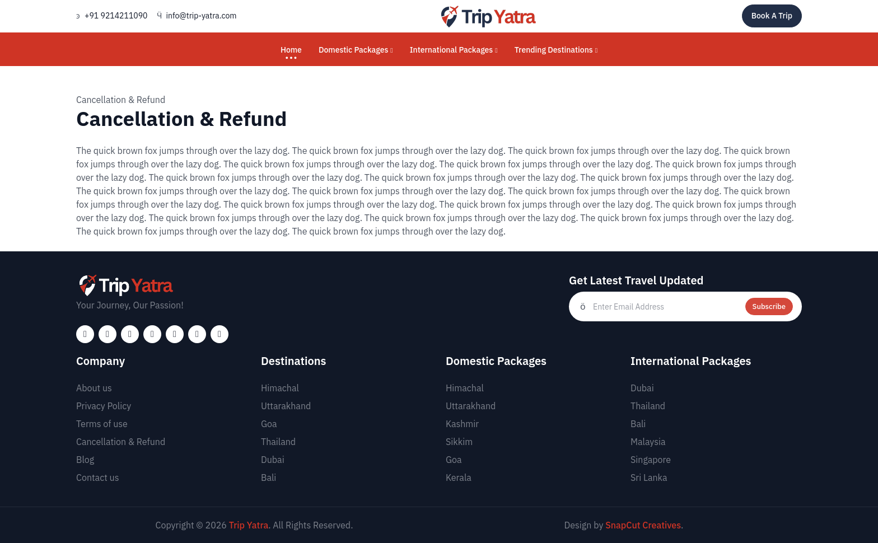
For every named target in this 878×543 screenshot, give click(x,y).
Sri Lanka (649, 477)
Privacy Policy (103, 405)
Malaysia (648, 441)
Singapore (651, 459)
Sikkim (459, 441)
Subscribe (769, 306)
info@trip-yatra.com (201, 16)
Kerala (458, 477)
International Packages (454, 50)
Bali (268, 477)
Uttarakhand (286, 405)
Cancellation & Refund (120, 441)
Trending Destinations (556, 50)
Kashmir (462, 423)
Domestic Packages (356, 50)
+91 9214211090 (116, 16)
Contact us (97, 477)
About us (94, 388)
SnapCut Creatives (643, 525)
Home (291, 50)
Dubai (272, 459)
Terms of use (102, 423)
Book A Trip (771, 16)
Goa (269, 423)
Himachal (280, 388)
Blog (85, 459)
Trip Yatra (248, 525)
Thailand (278, 441)
